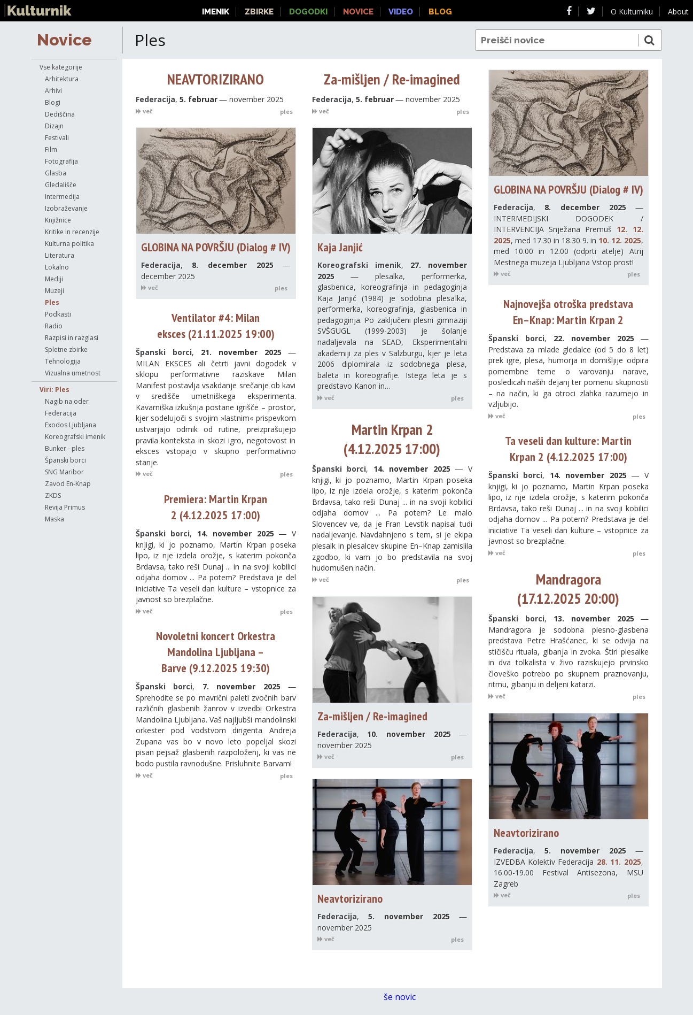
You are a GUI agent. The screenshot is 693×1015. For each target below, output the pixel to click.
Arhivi (53, 90)
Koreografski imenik (75, 436)
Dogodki (308, 12)
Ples (52, 302)
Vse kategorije (61, 67)
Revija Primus (65, 507)
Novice (64, 39)
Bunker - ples (64, 448)
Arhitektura (62, 78)
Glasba (55, 173)
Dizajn (54, 125)
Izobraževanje (66, 208)
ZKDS (53, 495)
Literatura (59, 255)
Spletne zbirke (66, 349)
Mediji (54, 278)
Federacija (60, 413)
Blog (440, 12)
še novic (405, 997)
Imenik (215, 12)
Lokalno (57, 267)
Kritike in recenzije (72, 231)
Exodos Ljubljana (70, 424)
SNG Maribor (64, 471)
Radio (54, 325)
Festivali (57, 137)
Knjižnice (58, 220)
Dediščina (60, 114)
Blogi (52, 102)
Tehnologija (63, 361)
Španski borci (65, 460)
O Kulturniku (632, 11)
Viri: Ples (54, 389)
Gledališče (60, 184)
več (144, 111)
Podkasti (58, 314)
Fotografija (61, 161)
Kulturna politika (69, 243)
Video (400, 12)
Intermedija (62, 196)
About (678, 11)
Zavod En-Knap (68, 483)
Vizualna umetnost (72, 373)
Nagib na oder (67, 401)
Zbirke (259, 12)
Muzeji (54, 290)
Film (51, 149)
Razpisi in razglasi (71, 337)
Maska (54, 519)
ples (286, 111)
